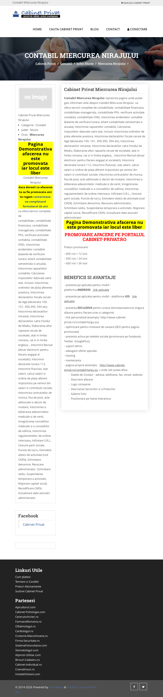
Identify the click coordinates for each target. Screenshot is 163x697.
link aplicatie (100, 290)
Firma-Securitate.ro (27, 640)
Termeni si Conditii (27, 581)
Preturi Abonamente (28, 586)
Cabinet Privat (46, 63)
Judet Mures (85, 63)
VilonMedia (56, 687)
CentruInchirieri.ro (26, 617)
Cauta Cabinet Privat (66, 29)
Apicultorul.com (25, 607)
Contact (113, 29)
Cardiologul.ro (24, 631)
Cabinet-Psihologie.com (30, 612)
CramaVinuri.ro (25, 669)
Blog (94, 29)
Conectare (137, 29)
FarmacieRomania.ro (28, 621)
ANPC (93, 687)
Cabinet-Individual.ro (28, 664)
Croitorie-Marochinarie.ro (31, 636)
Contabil (66, 63)
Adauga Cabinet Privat (135, 2)
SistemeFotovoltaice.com (31, 645)
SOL (17, 692)
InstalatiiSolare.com (27, 674)
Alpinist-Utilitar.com (28, 655)
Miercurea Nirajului (112, 63)
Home (37, 29)
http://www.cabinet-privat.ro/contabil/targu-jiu (94, 367)
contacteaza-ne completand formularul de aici (37, 201)
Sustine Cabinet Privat (29, 591)
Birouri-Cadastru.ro (27, 660)
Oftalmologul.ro (25, 626)
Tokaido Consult (77, 687)
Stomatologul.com (26, 650)
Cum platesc (23, 577)
